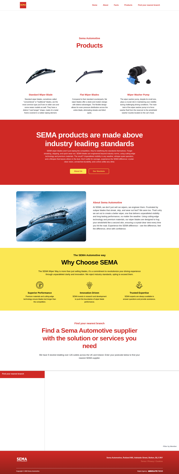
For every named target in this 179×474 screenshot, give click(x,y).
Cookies (159, 461)
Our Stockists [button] (99, 171)
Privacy (151, 461)
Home (94, 5)
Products (128, 5)
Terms (143, 461)
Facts (116, 5)
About (105, 5)
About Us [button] (78, 171)
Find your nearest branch (149, 5)
